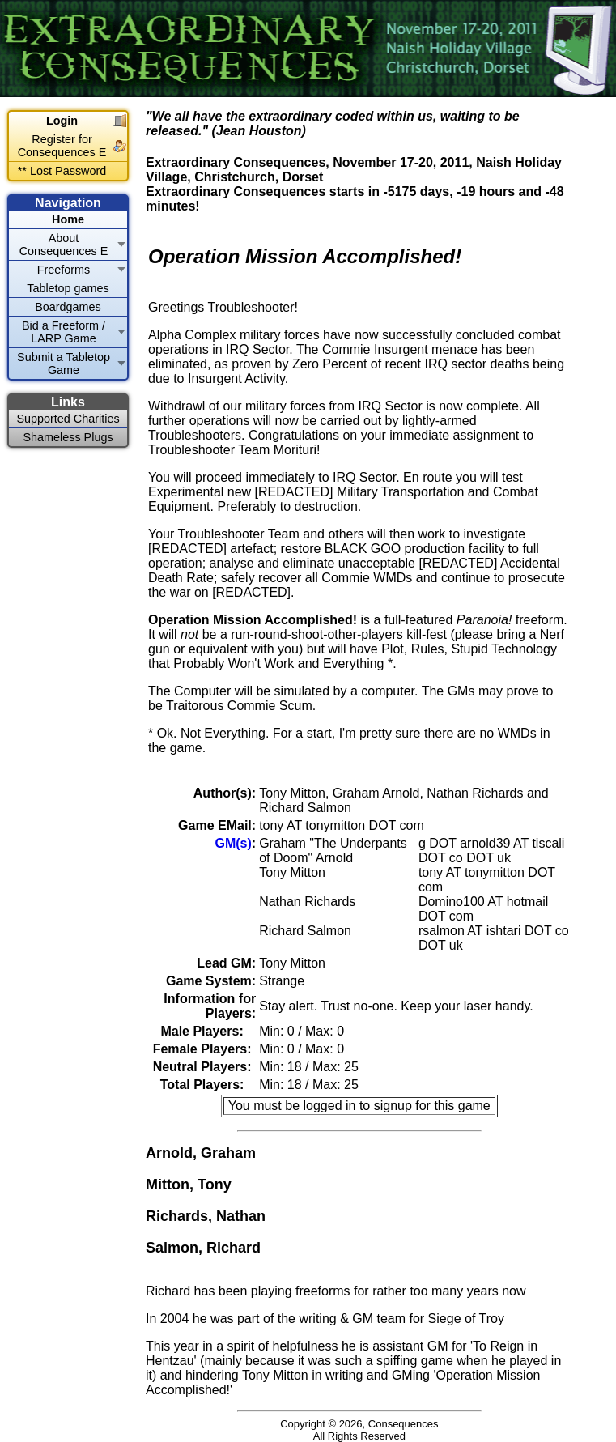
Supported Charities (67, 418)
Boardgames (68, 306)
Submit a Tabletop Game (63, 363)
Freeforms (64, 269)
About (63, 244)
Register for (62, 146)
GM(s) (233, 843)
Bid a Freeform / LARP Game (63, 332)
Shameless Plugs (68, 437)
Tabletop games (68, 288)
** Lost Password (62, 170)
